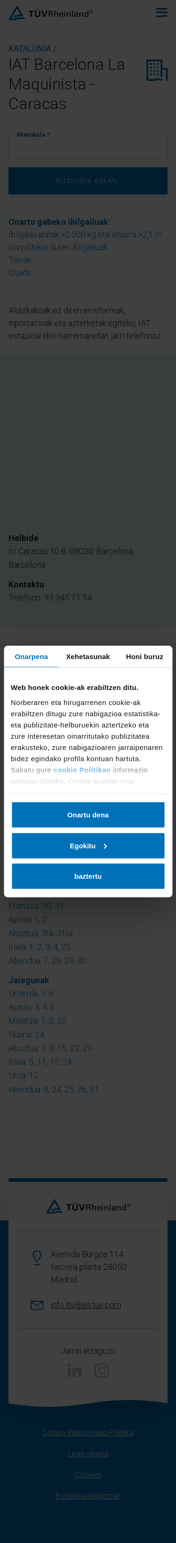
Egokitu (88, 845)
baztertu (87, 876)
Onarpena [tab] (31, 656)
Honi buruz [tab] (144, 656)
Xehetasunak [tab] (88, 656)
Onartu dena (87, 815)
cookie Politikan (82, 769)
